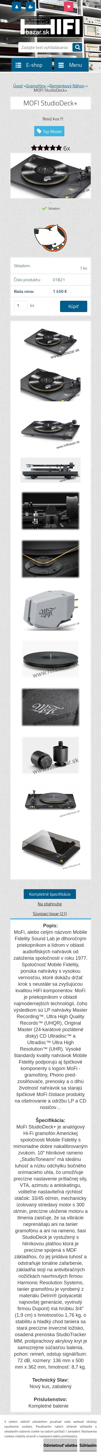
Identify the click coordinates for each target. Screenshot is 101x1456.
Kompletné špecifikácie (50, 894)
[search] (77, 47)
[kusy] (20, 305)
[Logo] (47, 26)
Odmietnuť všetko (60, 1445)
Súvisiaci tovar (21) (50, 913)
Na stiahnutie (50, 904)
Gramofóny (36, 85)
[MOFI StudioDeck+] (50, 345)
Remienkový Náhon (67, 85)
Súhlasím (88, 1445)
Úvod (18, 85)
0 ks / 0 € (82, 7)
